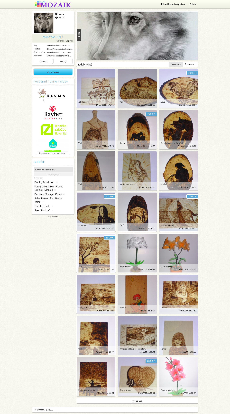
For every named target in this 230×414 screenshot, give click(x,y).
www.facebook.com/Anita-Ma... (60, 45)
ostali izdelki (43, 206)
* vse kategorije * (53, 174)
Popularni (189, 64)
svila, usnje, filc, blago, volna (48, 200)
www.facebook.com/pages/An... (61, 52)
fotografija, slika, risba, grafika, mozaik (48, 188)
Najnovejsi (176, 64)
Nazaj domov (53, 71)
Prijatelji (63, 61)
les (38, 178)
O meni (43, 61)
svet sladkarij (43, 210)
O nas (50, 410)
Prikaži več (137, 401)
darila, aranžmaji (46, 182)
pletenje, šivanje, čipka (49, 194)
